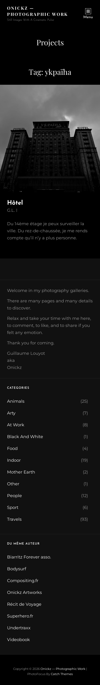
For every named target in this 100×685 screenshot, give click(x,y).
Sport (12, 507)
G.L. (11, 210)
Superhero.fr (20, 616)
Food (12, 448)
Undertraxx (19, 627)
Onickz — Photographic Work (62, 669)
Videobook (18, 639)
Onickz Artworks (24, 592)
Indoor (14, 460)
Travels (14, 519)
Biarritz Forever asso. (29, 557)
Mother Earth (21, 472)
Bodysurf (16, 568)
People (14, 495)
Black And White (25, 436)
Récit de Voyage (24, 604)
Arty (11, 413)
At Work (15, 424)
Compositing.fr (22, 580)
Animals (15, 401)
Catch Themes (62, 674)
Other (13, 483)
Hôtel (15, 203)
